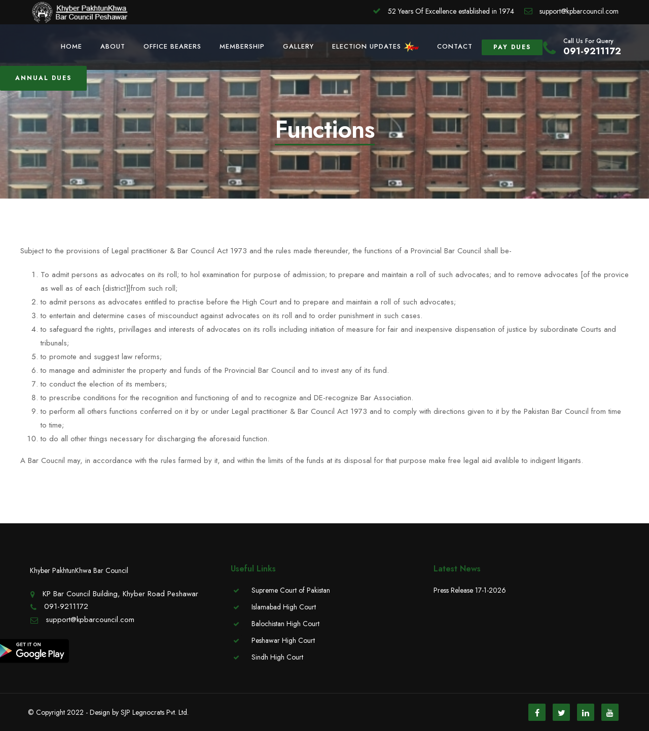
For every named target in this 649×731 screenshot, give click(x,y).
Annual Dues (43, 78)
